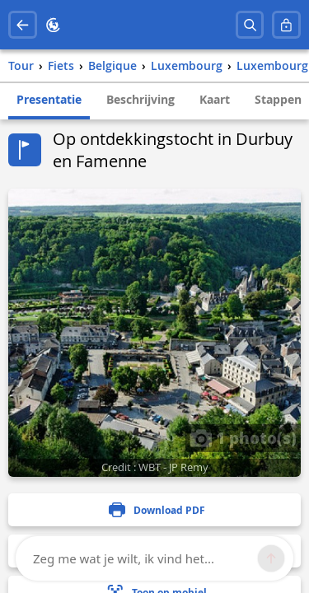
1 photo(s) (243, 437)
